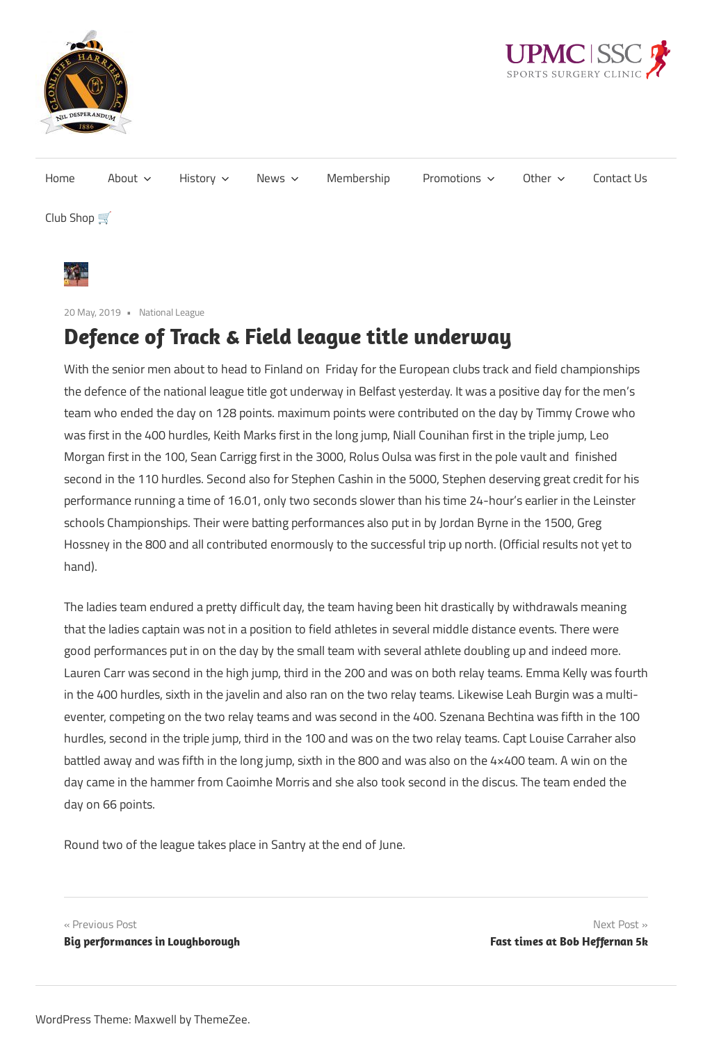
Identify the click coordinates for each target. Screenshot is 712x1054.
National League (171, 312)
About (130, 178)
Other (544, 178)
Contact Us (620, 178)
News (278, 178)
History (204, 178)
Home (60, 178)
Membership (358, 178)
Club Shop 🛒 (78, 218)
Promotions (459, 178)
